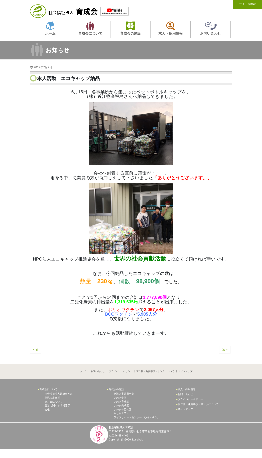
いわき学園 (120, 405)
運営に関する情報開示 (57, 413)
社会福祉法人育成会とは (59, 401)
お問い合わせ (97, 378)
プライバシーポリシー (120, 378)
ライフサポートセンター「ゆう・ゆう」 (137, 425)
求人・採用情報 (187, 397)
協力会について (53, 409)
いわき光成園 (121, 413)
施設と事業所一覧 (124, 401)
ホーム (82, 378)
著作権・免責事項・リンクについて (155, 378)
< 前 (35, 356)
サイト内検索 (247, 4)
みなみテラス (121, 421)
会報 (47, 417)
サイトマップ (186, 378)
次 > (224, 356)
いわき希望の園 (123, 417)
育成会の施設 (116, 397)
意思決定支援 (52, 405)
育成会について (48, 397)
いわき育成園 (121, 409)
